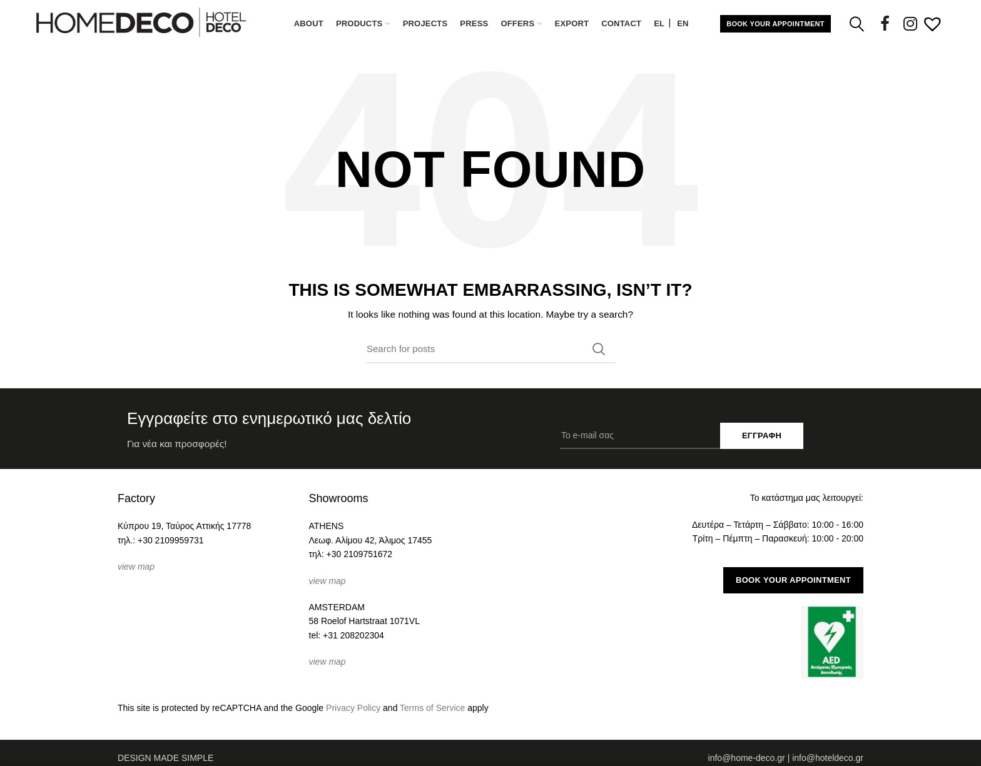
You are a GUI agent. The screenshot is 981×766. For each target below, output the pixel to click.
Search (598, 349)
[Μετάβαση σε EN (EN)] (682, 23)
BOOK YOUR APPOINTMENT (775, 24)
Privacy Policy (353, 708)
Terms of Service (432, 708)
